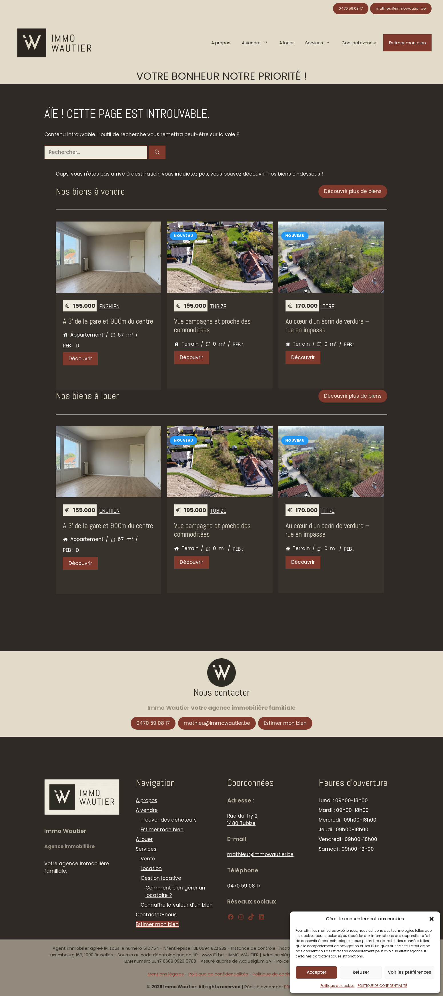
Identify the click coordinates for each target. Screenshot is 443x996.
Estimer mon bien (407, 43)
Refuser (361, 972)
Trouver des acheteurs (169, 819)
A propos (220, 43)
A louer (286, 43)
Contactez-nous (360, 43)
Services (320, 42)
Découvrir (80, 358)
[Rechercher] (157, 152)
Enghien (109, 306)
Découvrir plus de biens (353, 191)
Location (151, 868)
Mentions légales (166, 974)
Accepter (316, 972)
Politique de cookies (337, 985)
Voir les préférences (409, 972)
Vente (148, 858)
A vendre (258, 42)
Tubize (218, 306)
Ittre (327, 306)
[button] (431, 919)
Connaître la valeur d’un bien (177, 905)
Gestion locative (161, 878)
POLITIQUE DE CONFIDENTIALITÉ (382, 985)
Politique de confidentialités (218, 974)
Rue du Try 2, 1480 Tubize (242, 819)
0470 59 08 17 (351, 8)
